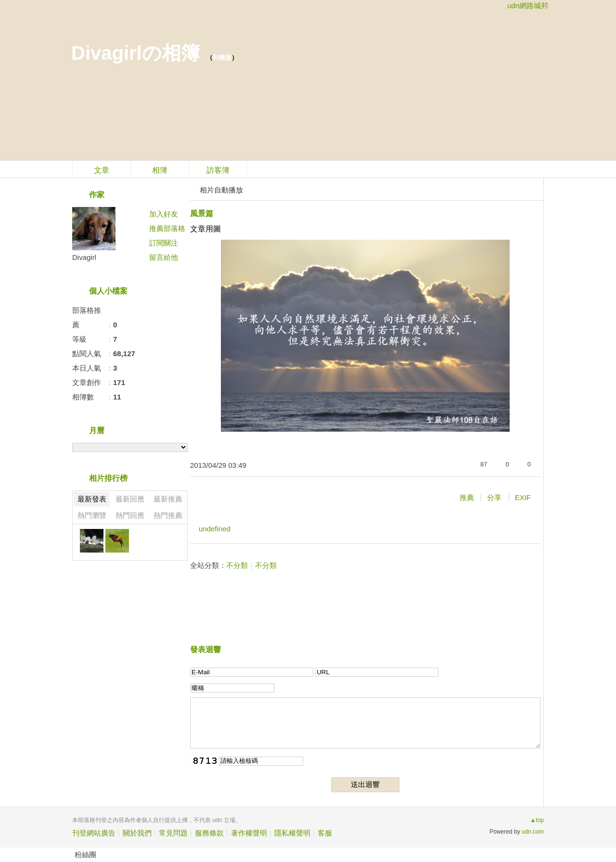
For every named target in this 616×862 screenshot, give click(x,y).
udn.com (533, 831)
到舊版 (222, 57)
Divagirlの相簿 (135, 53)
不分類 (237, 565)
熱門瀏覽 (91, 515)
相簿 (159, 170)
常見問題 (173, 833)
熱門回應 (130, 515)
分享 (494, 497)
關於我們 (137, 833)
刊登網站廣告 (94, 833)
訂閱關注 (163, 243)
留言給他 (163, 257)
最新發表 (91, 499)
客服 (325, 833)
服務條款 (209, 833)
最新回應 (130, 499)
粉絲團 (85, 854)
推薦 (467, 497)
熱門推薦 (168, 515)
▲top (537, 820)
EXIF (523, 497)
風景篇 (201, 213)
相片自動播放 (221, 190)
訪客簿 (218, 170)
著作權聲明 (249, 833)
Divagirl (84, 257)
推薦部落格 (167, 228)
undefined (215, 529)
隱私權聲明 (292, 833)
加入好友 (163, 214)
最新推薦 (168, 499)
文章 (101, 170)
